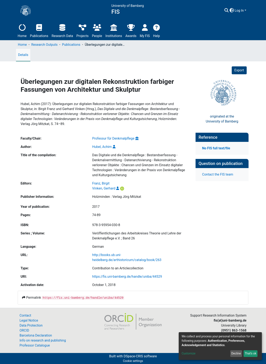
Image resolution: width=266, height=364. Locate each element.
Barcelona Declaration (36, 335)
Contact (25, 315)
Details (23, 55)
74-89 (96, 215)
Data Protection (31, 325)
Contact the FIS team (217, 174)
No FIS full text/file (216, 148)
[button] (231, 10)
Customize (188, 353)
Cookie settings (133, 361)
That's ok (250, 353)
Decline (236, 353)
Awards (130, 30)
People (97, 30)
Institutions (113, 30)
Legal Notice (29, 320)
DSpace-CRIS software (140, 356)
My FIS (145, 30)
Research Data (62, 30)
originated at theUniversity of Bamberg (222, 118)
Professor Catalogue (35, 345)
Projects (82, 30)
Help (156, 30)
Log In (239, 10)
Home (22, 30)
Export (239, 70)
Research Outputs (44, 45)
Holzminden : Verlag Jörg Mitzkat (116, 197)
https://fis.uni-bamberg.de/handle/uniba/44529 (127, 277)
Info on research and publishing (43, 340)
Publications (39, 30)
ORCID (24, 330)
